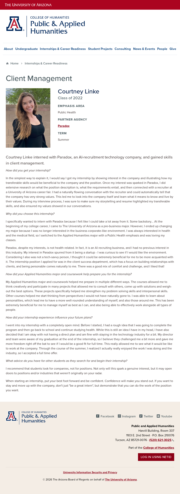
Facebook (107, 416)
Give (173, 49)
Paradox (63, 126)
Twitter (148, 416)
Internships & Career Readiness (63, 49)
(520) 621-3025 (161, 440)
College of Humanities (158, 448)
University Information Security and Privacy (90, 472)
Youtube (166, 416)
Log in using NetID (156, 457)
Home (14, 63)
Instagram (129, 416)
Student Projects (100, 49)
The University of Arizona (121, 479)
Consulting (123, 49)
